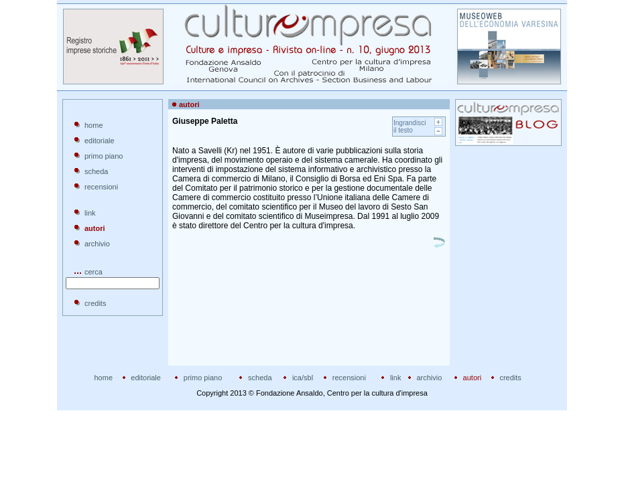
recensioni (101, 187)
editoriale (99, 141)
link (90, 213)
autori (472, 378)
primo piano (103, 156)
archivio (97, 244)
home (93, 125)
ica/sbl (302, 378)
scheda (96, 171)
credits (95, 303)
